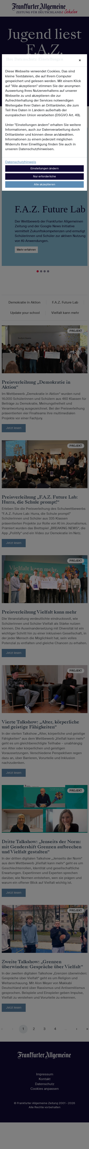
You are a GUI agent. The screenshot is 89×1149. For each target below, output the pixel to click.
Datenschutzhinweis (20, 162)
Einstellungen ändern (44, 168)
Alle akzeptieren (44, 184)
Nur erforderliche (44, 176)
